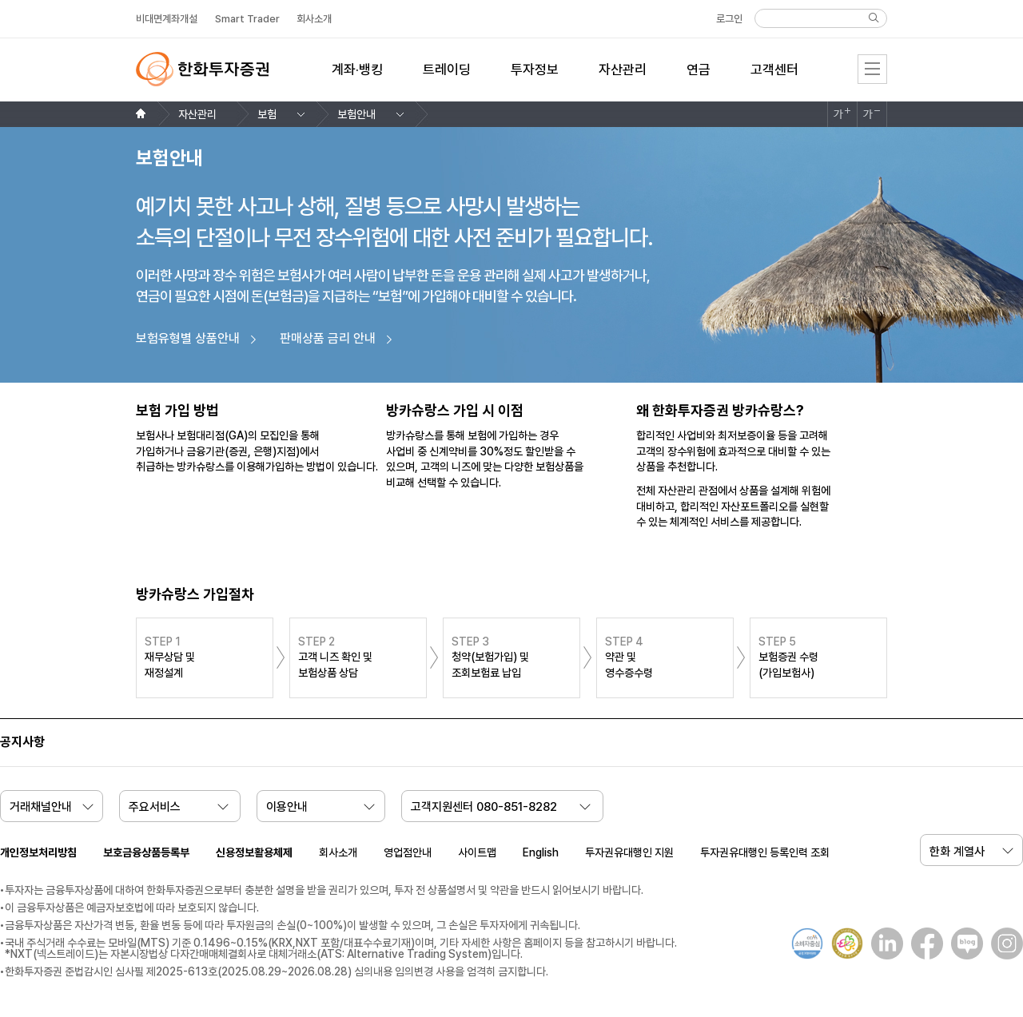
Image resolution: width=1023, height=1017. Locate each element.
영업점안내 (408, 852)
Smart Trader (247, 19)
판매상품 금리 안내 (328, 338)
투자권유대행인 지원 (629, 852)
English (541, 852)
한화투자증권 (202, 69)
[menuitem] (357, 79)
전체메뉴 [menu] (872, 69)
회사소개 (338, 852)
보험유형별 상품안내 (188, 338)
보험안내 (356, 114)
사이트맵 (477, 852)
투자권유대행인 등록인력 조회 (765, 852)
